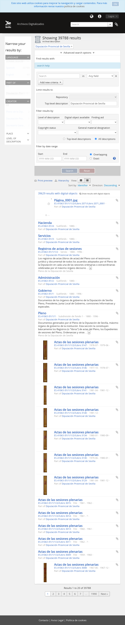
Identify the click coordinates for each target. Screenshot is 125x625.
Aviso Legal (57, 620)
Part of (11, 82)
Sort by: (72, 185)
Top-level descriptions (77, 139)
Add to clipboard (117, 200)
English (10, 75)
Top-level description (56, 103)
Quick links (100, 16)
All (7, 87)
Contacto (44, 620)
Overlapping (98, 154)
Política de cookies (76, 620)
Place (9, 133)
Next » (104, 593)
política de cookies (74, 6)
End (65, 153)
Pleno (42, 313)
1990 (94, 593)
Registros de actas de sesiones (60, 249)
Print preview (43, 180)
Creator (11, 101)
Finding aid (98, 117)
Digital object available (77, 117)
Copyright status (47, 127)
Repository (62, 97)
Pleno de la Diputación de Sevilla (24, 112)
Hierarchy (62, 180)
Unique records (14, 61)
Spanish (10, 68)
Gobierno (45, 291)
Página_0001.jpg (65, 200)
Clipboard (116, 24)
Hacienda (45, 223)
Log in (111, 16)
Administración (49, 278)
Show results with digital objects (94, 193)
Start (40, 153)
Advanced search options (77, 52)
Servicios (44, 236)
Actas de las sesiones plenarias (76, 342)
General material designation (94, 127)
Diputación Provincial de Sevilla (23, 119)
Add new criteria (50, 82)
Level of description (13, 139)
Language (92, 16)
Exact (94, 158)
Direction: (97, 185)
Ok (115, 4)
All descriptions (105, 139)
